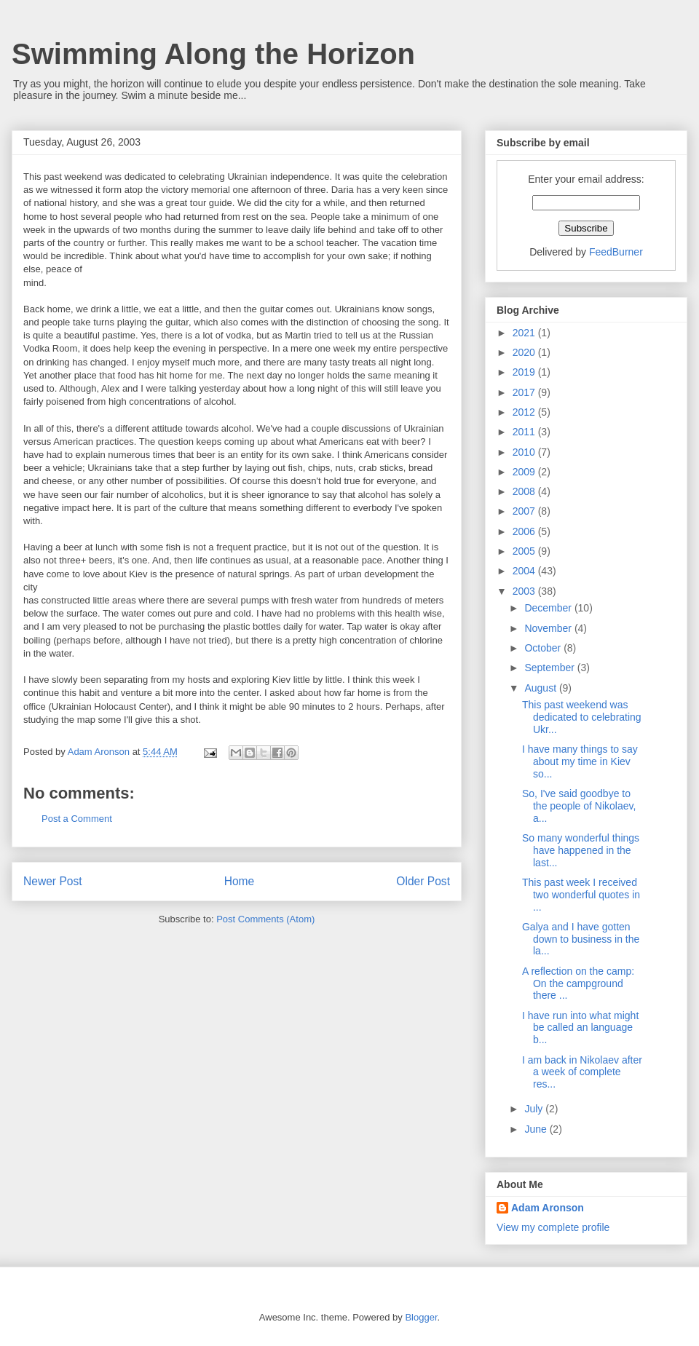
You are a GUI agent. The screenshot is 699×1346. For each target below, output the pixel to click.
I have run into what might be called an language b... (580, 1028)
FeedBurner (616, 252)
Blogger (421, 1317)
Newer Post (52, 881)
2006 (525, 531)
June (536, 1129)
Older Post (423, 881)
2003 (525, 591)
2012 (525, 412)
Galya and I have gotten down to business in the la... (580, 939)
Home (239, 881)
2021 (525, 333)
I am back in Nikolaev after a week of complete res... (582, 1072)
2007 (525, 511)
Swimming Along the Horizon (213, 54)
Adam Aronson (547, 1208)
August (541, 688)
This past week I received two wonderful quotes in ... (581, 894)
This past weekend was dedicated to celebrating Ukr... (581, 717)
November (549, 628)
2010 (525, 452)
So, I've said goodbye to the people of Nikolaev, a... (579, 806)
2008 (525, 491)
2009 (525, 472)
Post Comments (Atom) (265, 919)
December (549, 608)
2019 (525, 372)
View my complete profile (553, 1227)
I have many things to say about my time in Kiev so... (580, 761)
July (534, 1109)
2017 (525, 392)
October (544, 648)
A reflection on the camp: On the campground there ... (578, 983)
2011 (525, 432)
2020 (525, 352)
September (550, 667)
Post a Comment (77, 818)
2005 (525, 551)
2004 (525, 571)
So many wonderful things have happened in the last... (580, 850)
